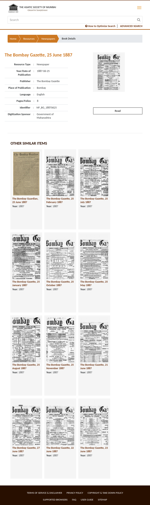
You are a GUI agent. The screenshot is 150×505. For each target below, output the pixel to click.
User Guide (87, 499)
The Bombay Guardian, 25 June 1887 (25, 200)
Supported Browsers (55, 499)
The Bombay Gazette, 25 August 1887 (26, 366)
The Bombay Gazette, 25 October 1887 (60, 283)
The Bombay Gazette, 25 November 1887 (60, 366)
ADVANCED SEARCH (131, 26)
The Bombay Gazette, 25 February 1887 (60, 200)
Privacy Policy (75, 492)
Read (118, 111)
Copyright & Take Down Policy (105, 492)
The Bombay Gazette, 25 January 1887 (26, 283)
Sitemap (102, 499)
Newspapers (48, 38)
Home (13, 38)
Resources (29, 38)
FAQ (74, 499)
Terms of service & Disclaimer (44, 492)
